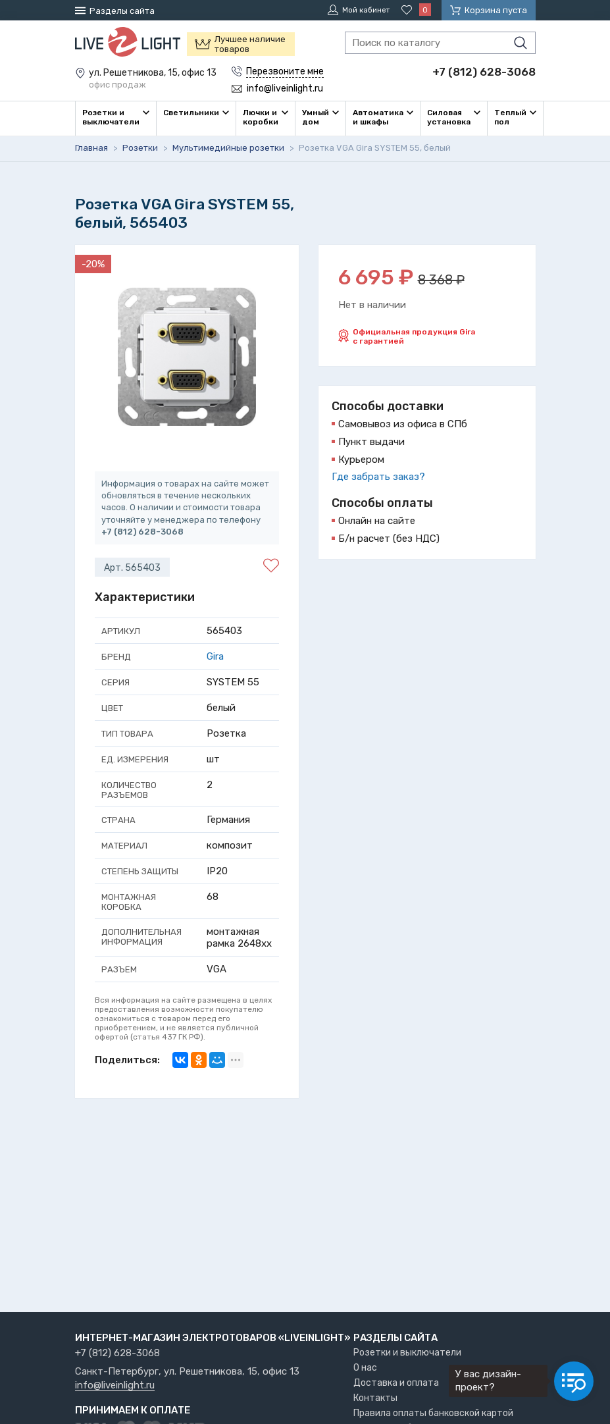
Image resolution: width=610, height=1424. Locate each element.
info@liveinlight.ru (115, 1386)
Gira (215, 656)
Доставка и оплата (396, 1382)
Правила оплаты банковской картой (433, 1413)
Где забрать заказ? (378, 476)
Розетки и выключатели (407, 1352)
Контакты (375, 1398)
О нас (365, 1367)
